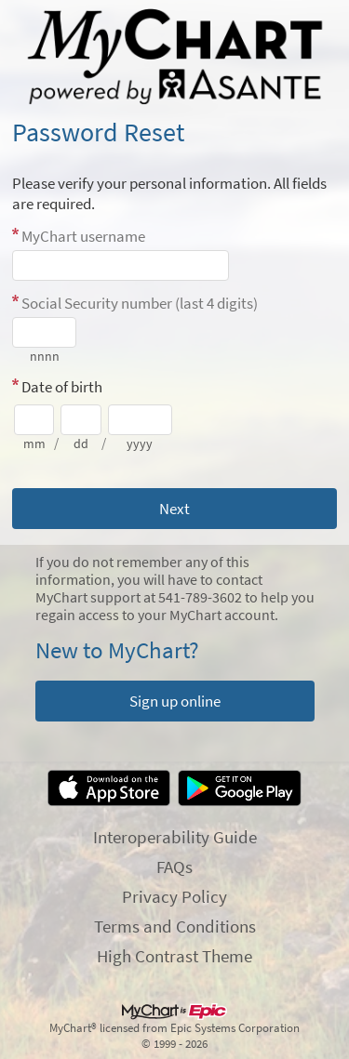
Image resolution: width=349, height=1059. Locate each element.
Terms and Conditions (175, 926)
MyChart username (83, 236)
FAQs (174, 866)
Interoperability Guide (175, 837)
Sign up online (175, 701)
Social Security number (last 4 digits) (139, 303)
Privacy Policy (174, 896)
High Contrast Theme (174, 956)
